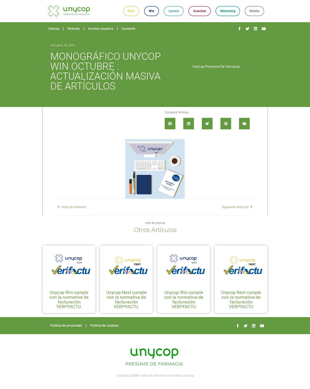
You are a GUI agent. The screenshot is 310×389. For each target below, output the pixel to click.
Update (173, 11)
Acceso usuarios (100, 29)
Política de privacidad (66, 325)
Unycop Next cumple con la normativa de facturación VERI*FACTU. (126, 299)
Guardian (199, 11)
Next (131, 11)
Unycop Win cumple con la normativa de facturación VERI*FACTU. (69, 299)
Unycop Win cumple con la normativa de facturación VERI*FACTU (183, 299)
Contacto (128, 29)
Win (151, 11)
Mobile (255, 11)
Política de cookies (104, 325)
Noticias (74, 29)
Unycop (53, 29)
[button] (170, 123)
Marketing (227, 11)
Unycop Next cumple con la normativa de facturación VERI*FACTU (241, 299)
